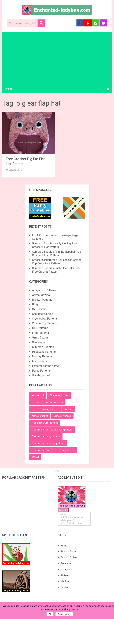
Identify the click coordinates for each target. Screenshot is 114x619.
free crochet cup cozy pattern (48, 443)
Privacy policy (64, 614)
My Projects (39, 361)
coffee (35, 402)
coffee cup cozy (54, 402)
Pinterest (66, 575)
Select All (63, 510)
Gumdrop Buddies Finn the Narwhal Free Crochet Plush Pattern (56, 253)
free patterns (67, 450)
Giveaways (38, 342)
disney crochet (40, 416)
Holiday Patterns (42, 356)
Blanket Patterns (42, 299)
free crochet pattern (43, 450)
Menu (8, 88)
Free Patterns (40, 332)
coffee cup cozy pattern (45, 409)
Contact (65, 587)
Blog (35, 304)
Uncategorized (41, 375)
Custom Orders (69, 557)
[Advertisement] (57, 58)
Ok (50, 614)
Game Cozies (40, 337)
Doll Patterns (40, 328)
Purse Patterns (41, 370)
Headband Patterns (44, 351)
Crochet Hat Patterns (45, 318)
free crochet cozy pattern (46, 436)
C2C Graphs (39, 309)
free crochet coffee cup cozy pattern (52, 429)
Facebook (66, 563)
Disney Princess (62, 416)
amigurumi (38, 395)
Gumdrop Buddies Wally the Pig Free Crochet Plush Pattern (54, 245)
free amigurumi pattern (45, 422)
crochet (68, 409)
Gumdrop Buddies (43, 347)
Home (64, 545)
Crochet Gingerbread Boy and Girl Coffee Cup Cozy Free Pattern (57, 261)
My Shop (65, 581)
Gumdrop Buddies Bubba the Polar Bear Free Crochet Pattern (56, 269)
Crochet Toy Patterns (45, 323)
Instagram (66, 569)
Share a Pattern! (70, 551)
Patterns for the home (45, 366)
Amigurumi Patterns (44, 290)
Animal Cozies (41, 295)
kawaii (35, 457)
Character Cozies (42, 314)
